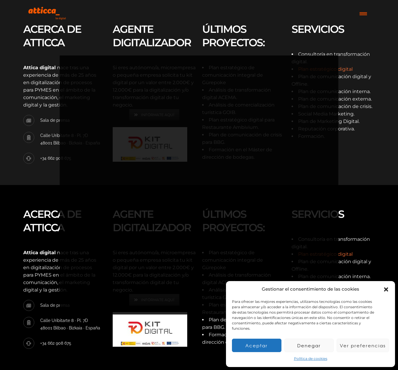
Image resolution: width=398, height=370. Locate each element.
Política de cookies (310, 358)
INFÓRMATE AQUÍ (154, 114)
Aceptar (256, 345)
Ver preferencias (363, 345)
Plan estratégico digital (325, 69)
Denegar (309, 345)
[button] (386, 289)
